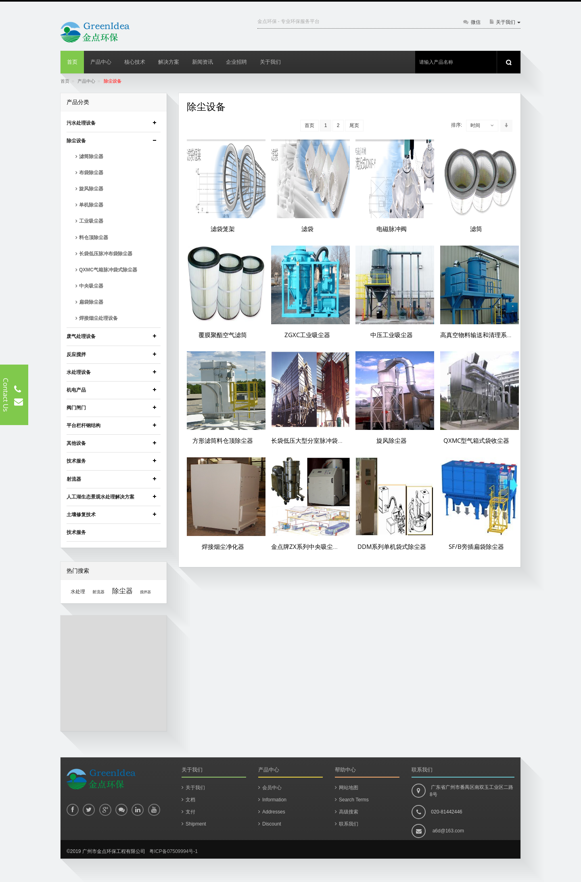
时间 (475, 125)
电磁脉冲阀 (391, 229)
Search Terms (354, 800)
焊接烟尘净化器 (223, 546)
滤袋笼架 (223, 229)
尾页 (354, 125)
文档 (190, 800)
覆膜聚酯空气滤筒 (223, 335)
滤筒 (476, 229)
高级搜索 (348, 812)
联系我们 (348, 824)
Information (274, 800)
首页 (65, 81)
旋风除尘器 (391, 440)
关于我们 (195, 787)
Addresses (273, 812)
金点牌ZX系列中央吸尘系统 (308, 546)
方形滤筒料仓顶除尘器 (222, 440)
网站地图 (348, 787)
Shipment (196, 824)
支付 (190, 812)
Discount (271, 824)
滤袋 (307, 229)
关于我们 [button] (508, 22)
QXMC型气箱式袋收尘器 (476, 440)
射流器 (98, 592)
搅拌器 (145, 592)
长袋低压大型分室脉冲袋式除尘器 (316, 440)
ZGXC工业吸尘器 (307, 335)
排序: (456, 125)
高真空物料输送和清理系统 (476, 335)
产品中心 (86, 81)
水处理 (78, 591)
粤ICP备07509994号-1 (173, 851)
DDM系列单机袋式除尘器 (391, 546)
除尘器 (122, 591)
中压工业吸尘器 (391, 335)
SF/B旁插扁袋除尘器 (476, 546)
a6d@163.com (448, 831)
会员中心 (272, 787)
